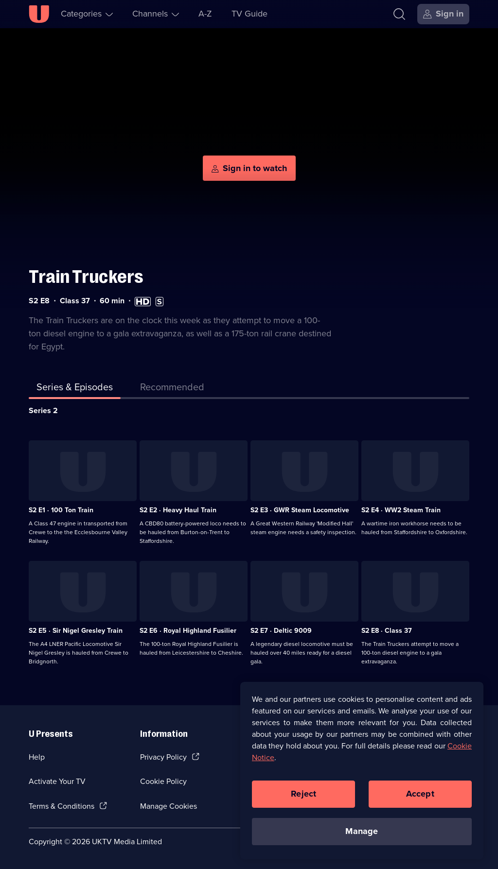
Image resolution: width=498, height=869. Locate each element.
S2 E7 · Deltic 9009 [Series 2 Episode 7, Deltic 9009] (281, 631)
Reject (303, 795)
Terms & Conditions (61, 806)
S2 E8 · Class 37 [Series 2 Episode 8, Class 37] (386, 631)
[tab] (172, 389)
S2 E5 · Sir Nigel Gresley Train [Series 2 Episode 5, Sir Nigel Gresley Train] (76, 631)
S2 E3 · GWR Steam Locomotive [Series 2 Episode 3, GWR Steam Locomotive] (299, 510)
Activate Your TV (57, 781)
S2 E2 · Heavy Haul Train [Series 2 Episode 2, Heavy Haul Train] (178, 510)
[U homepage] (39, 14)
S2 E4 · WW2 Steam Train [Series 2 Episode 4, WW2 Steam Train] (401, 510)
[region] (361, 772)
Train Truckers (86, 276)
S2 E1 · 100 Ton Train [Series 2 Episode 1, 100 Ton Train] (61, 510)
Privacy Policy (163, 757)
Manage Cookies (168, 806)
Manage (361, 833)
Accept (420, 795)
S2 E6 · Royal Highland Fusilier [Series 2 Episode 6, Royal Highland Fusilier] (188, 631)
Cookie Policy (163, 781)
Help (37, 757)
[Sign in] (443, 14)
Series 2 (43, 410)
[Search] (399, 14)
